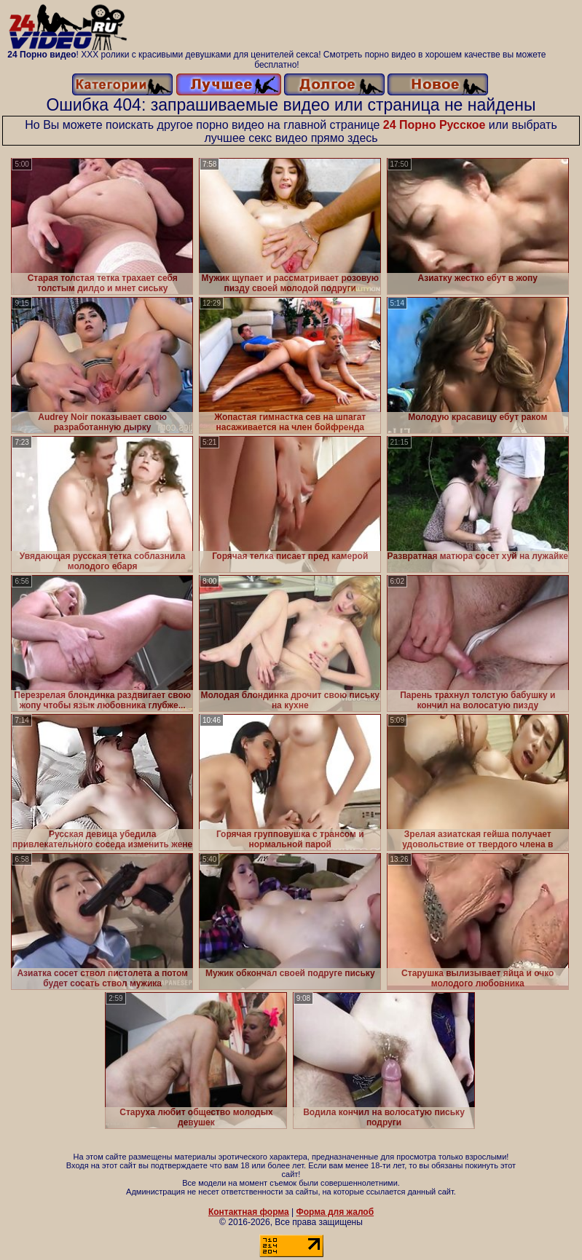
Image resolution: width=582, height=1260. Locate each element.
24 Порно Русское (434, 125)
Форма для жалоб (335, 1212)
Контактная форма (248, 1212)
